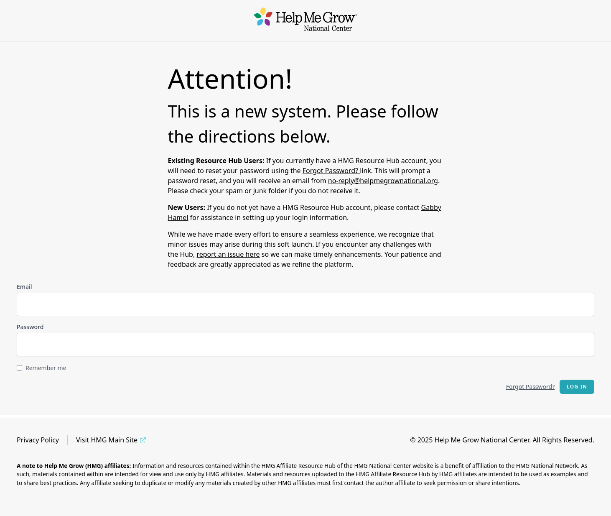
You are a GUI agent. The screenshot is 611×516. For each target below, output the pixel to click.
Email (24, 287)
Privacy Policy (38, 439)
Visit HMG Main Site (106, 439)
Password (30, 327)
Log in (577, 386)
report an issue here (228, 254)
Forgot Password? (331, 170)
